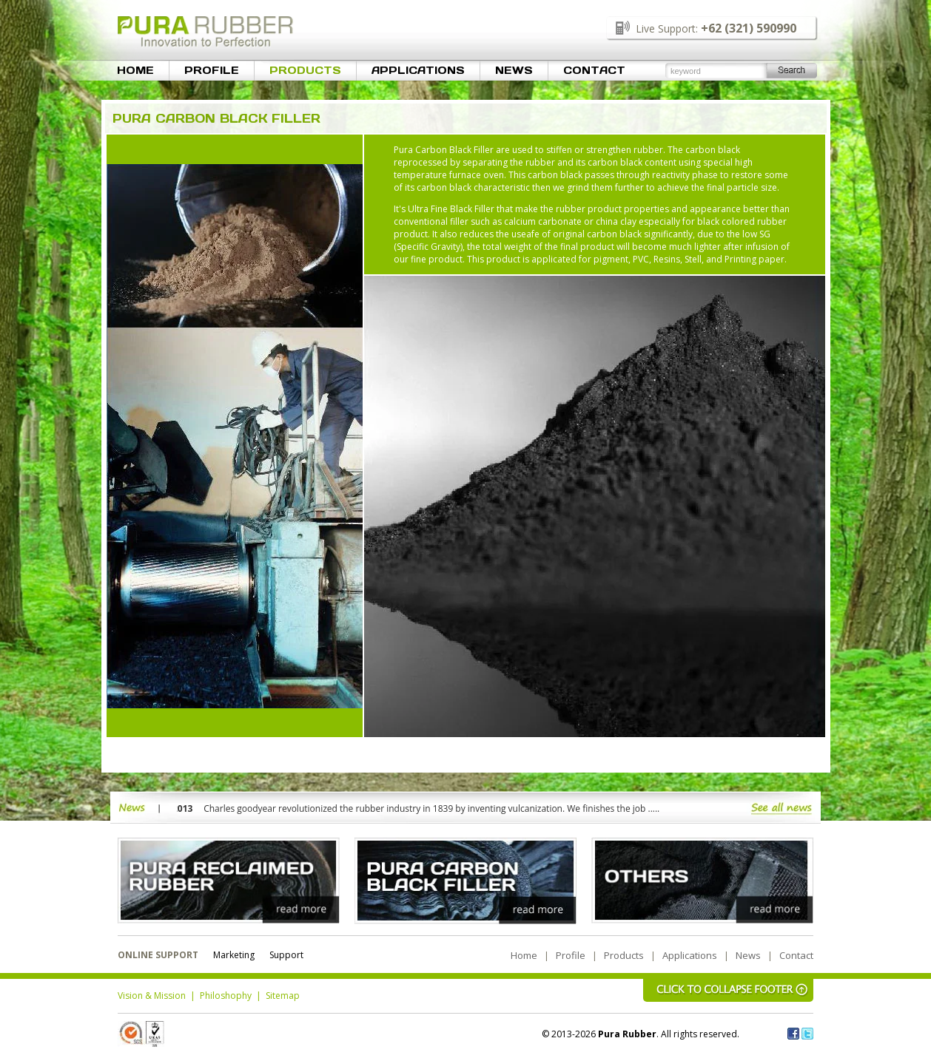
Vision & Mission (152, 995)
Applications (418, 70)
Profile (211, 70)
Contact (594, 70)
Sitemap (283, 995)
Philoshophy (226, 995)
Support (286, 955)
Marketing (234, 955)
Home (135, 70)
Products (305, 70)
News (514, 70)
